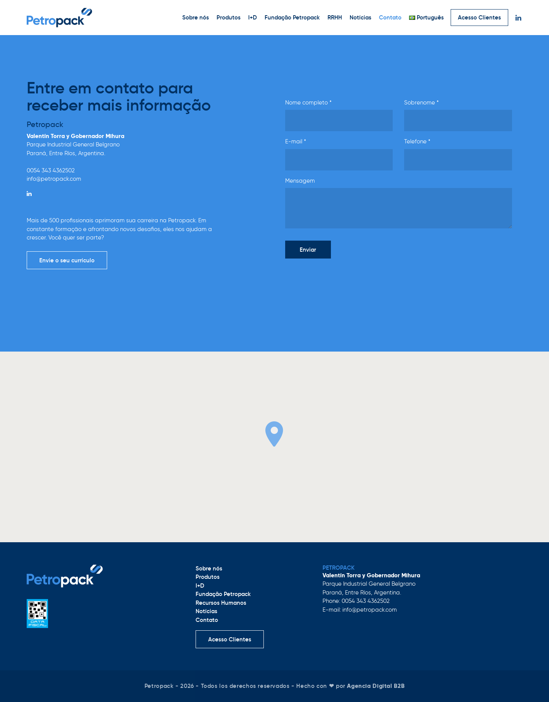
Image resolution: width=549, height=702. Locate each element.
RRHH (334, 17)
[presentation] (343, 279)
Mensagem (300, 180)
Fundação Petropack (292, 17)
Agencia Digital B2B (376, 685)
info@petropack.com (54, 178)
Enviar (308, 249)
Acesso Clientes (479, 17)
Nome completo (308, 102)
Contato (390, 17)
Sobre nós (195, 17)
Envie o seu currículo (67, 260)
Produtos (229, 17)
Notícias (360, 17)
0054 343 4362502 (51, 170)
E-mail (295, 141)
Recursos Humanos (221, 602)
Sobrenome (421, 102)
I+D (252, 17)
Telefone (417, 141)
